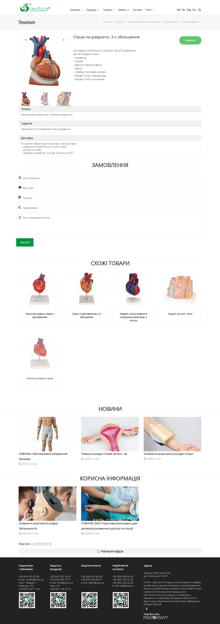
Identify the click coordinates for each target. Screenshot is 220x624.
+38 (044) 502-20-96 (29, 576)
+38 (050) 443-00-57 (91, 579)
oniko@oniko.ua (65, 582)
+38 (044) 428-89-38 (91, 576)
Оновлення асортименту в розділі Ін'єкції (168, 454)
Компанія (75, 9)
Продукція (91, 9)
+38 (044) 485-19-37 (60, 579)
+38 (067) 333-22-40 (122, 579)
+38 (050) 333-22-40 (122, 582)
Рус (183, 9)
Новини (122, 9)
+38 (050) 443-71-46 (29, 589)
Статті (148, 9)
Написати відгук (110, 551)
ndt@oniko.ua (126, 585)
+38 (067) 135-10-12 (60, 589)
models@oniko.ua (34, 579)
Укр (178, 9)
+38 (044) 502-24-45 (60, 576)
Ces (194, 9)
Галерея (107, 9)
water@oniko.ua (96, 582)
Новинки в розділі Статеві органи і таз (104, 454)
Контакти (137, 9)
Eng (188, 9)
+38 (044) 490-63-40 (122, 576)
